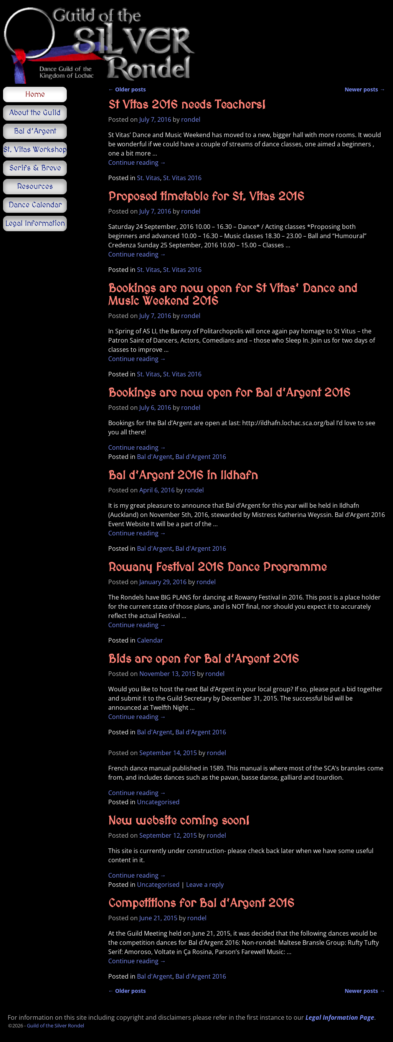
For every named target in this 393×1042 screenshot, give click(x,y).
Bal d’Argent (35, 131)
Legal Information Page (339, 1017)
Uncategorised (158, 802)
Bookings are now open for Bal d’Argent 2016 (229, 393)
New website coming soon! (178, 821)
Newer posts (365, 89)
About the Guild (35, 113)
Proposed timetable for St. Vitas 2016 (206, 197)
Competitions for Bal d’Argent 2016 (201, 903)
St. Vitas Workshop (35, 150)
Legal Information (35, 223)
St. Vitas (148, 178)
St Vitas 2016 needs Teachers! (187, 105)
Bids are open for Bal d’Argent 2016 (203, 659)
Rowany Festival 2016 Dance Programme (217, 567)
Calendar (150, 640)
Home (35, 94)
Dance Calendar (35, 205)
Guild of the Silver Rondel (55, 1025)
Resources (35, 186)
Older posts (127, 89)
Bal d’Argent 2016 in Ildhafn (183, 475)
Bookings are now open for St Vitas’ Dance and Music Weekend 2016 (232, 295)
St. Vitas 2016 (182, 178)
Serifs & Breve (35, 168)
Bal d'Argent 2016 (200, 456)
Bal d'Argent (154, 456)
